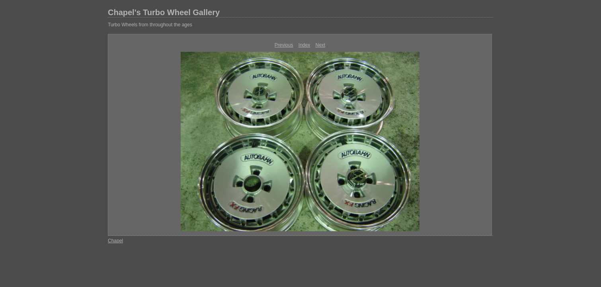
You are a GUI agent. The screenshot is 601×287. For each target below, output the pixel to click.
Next (321, 45)
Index (304, 45)
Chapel (115, 241)
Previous (284, 45)
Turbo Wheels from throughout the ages (150, 25)
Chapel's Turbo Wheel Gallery (164, 12)
